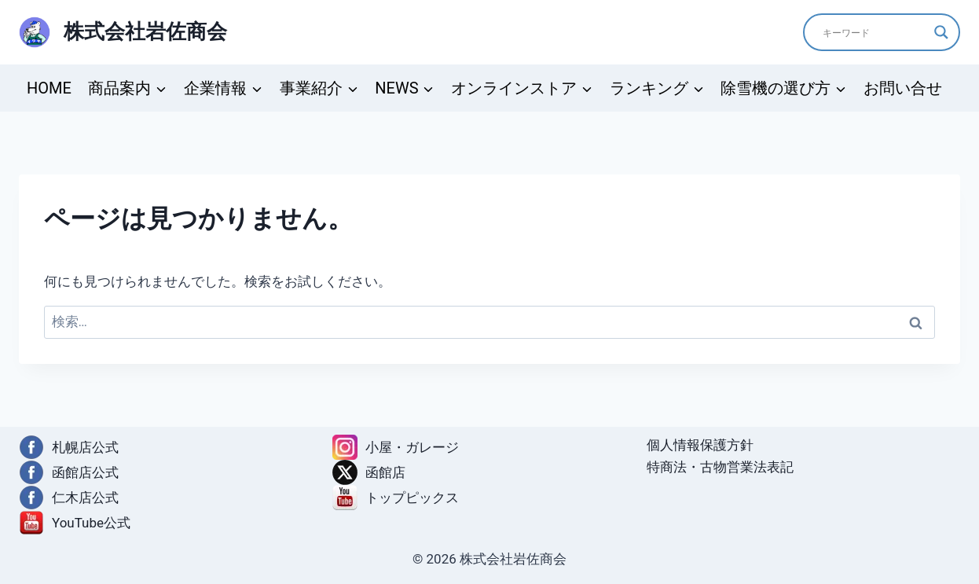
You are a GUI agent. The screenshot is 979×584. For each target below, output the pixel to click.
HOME (49, 88)
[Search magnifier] (941, 32)
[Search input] (874, 32)
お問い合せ (903, 88)
